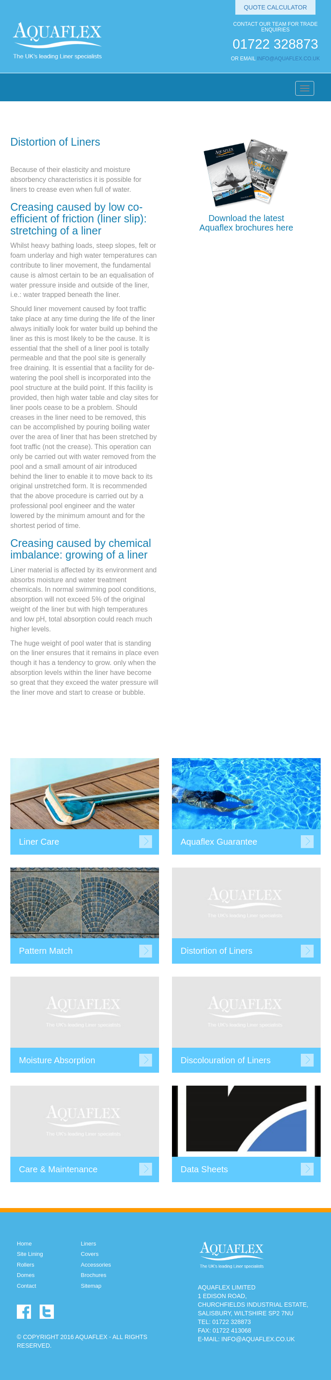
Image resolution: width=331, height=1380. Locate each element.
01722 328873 (275, 44)
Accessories (96, 1264)
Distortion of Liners (217, 950)
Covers (90, 1254)
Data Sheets (204, 1169)
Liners (88, 1243)
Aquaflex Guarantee (219, 841)
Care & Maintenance (58, 1169)
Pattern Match (46, 950)
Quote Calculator (275, 7)
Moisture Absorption (57, 1060)
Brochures (93, 1275)
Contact (26, 1286)
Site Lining (30, 1254)
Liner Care (39, 841)
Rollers (25, 1264)
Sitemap (91, 1286)
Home (24, 1243)
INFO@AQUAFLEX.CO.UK (288, 59)
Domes (25, 1275)
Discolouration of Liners (226, 1060)
